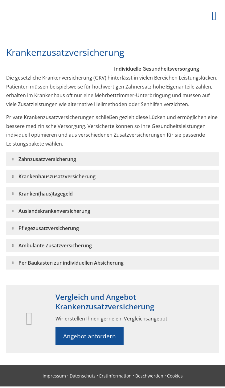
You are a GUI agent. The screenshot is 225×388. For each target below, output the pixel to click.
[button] (47, 159)
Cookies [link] (175, 376)
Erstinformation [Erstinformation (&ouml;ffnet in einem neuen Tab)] (115, 376)
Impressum (54, 376)
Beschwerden (149, 376)
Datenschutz (83, 376)
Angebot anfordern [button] (89, 336)
